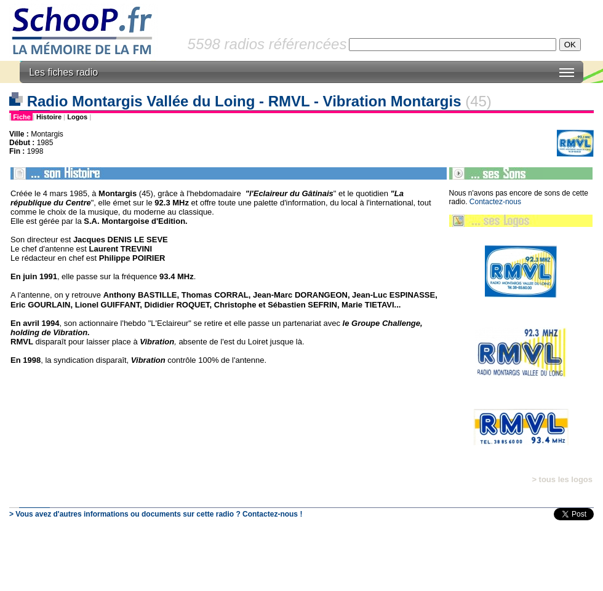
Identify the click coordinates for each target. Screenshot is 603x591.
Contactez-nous (495, 201)
